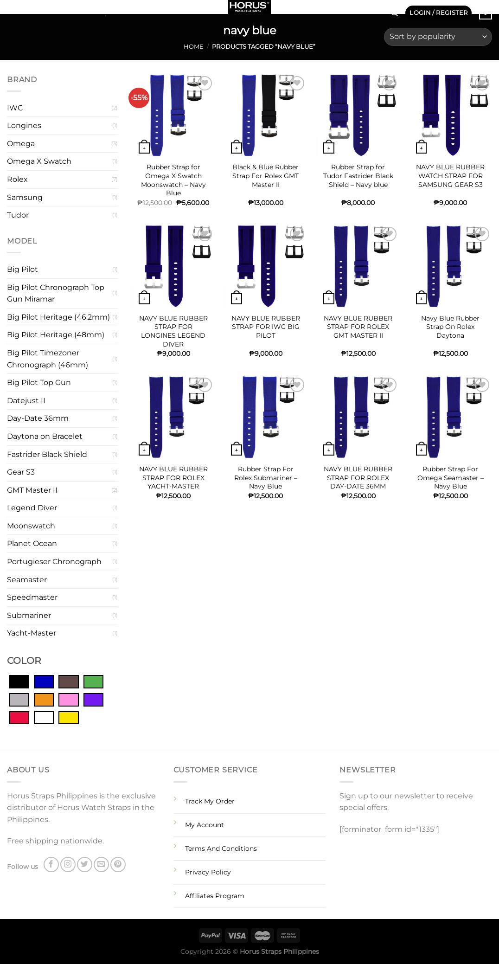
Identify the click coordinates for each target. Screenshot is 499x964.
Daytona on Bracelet (45, 436)
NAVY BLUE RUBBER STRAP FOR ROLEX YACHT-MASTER (173, 477)
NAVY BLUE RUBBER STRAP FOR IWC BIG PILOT (265, 327)
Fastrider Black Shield (47, 454)
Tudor (18, 215)
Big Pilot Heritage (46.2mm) (58, 317)
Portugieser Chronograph (54, 561)
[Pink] (68, 699)
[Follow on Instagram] (25, 9)
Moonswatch (31, 525)
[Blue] (44, 681)
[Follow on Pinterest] (61, 9)
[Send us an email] (49, 9)
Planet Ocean (32, 543)
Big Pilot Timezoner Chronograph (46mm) (47, 358)
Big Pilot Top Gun (39, 382)
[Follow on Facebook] (13, 9)
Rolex (17, 179)
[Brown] (68, 681)
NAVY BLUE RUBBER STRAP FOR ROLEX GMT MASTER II (358, 327)
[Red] (19, 717)
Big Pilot (22, 269)
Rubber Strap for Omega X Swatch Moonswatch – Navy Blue (173, 180)
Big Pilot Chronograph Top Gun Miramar (55, 293)
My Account (204, 825)
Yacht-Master (31, 633)
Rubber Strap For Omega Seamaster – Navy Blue (450, 477)
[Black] (19, 681)
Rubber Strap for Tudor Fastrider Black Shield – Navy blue (358, 175)
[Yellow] (68, 717)
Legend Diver (32, 507)
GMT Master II (32, 490)
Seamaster (27, 579)
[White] (44, 717)
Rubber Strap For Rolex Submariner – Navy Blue (265, 477)
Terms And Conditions (221, 848)
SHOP (86, 9)
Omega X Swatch (39, 161)
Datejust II (26, 400)
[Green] (93, 681)
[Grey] (19, 699)
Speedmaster (32, 597)
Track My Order (210, 801)
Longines (24, 125)
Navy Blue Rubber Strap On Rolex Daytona (450, 327)
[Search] (394, 13)
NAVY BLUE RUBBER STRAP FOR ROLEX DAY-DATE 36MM (358, 477)
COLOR (24, 660)
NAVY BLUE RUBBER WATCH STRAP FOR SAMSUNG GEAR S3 (450, 175)
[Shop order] (438, 37)
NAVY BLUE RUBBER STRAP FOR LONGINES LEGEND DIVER (173, 331)
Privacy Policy (208, 872)
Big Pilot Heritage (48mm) (55, 334)
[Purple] (93, 699)
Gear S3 (21, 472)
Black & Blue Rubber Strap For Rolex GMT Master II (265, 175)
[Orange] (44, 699)
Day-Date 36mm (38, 418)
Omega (21, 143)
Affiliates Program (214, 896)
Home (194, 46)
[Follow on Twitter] (37, 9)
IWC (15, 107)
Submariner (29, 615)
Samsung (25, 197)
